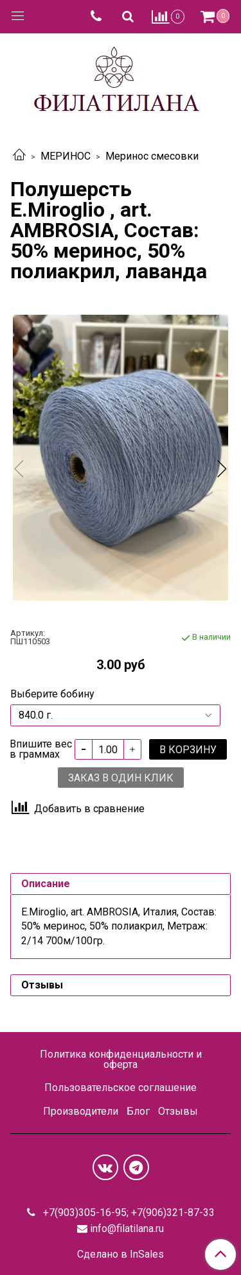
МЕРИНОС (65, 156)
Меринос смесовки (152, 156)
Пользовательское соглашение (120, 1087)
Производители (80, 1111)
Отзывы (178, 1111)
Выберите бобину (52, 694)
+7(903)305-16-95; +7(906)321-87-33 (127, 1212)
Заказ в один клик (121, 778)
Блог (138, 1111)
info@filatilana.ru (127, 1228)
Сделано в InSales (120, 1254)
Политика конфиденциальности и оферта (121, 1059)
